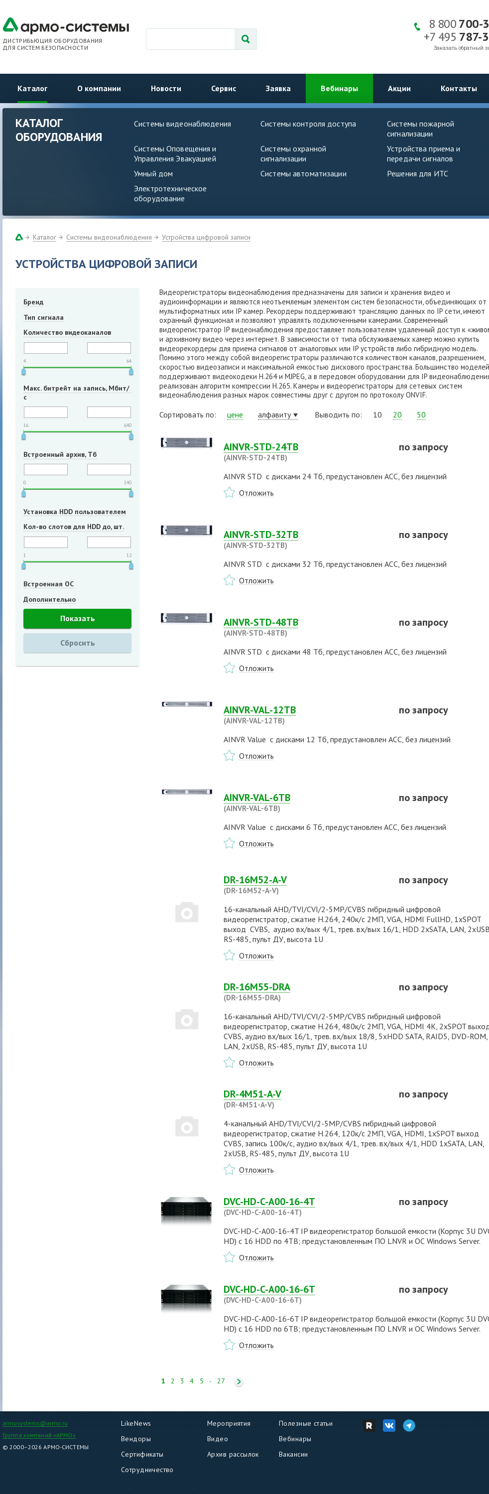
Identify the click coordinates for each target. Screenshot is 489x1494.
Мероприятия (229, 1423)
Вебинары (339, 88)
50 (421, 414)
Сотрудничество (147, 1469)
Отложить (256, 493)
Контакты (459, 88)
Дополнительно (49, 599)
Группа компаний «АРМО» (39, 1435)
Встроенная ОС (48, 583)
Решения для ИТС (417, 173)
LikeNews (136, 1423)
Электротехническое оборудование (170, 193)
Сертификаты (142, 1454)
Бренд (33, 301)
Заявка (278, 88)
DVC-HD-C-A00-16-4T (305, 1206)
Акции (399, 88)
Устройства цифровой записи (206, 237)
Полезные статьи (306, 1423)
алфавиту (274, 414)
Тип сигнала (43, 317)
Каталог (32, 88)
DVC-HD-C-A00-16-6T (305, 1294)
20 (397, 414)
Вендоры (136, 1438)
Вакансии (293, 1454)
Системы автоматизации (303, 173)
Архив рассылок (233, 1454)
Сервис (223, 88)
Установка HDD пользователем (74, 511)
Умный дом (153, 173)
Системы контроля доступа (308, 124)
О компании (99, 88)
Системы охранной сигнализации (293, 153)
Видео (217, 1438)
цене (235, 414)
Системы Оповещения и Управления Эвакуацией (175, 153)
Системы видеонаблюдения (182, 124)
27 (221, 1381)
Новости (166, 88)
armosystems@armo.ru (35, 1423)
